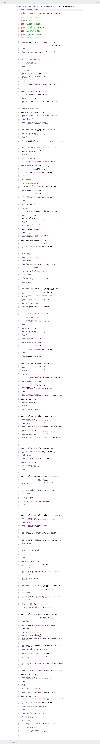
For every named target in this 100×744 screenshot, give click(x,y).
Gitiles (8, 742)
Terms (15, 742)
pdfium (19, 6)
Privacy (11, 742)
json (98, 742)
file (45, 9)
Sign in (97, 2)
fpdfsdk (60, 6)
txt (94, 742)
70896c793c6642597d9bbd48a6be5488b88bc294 (41, 6)
